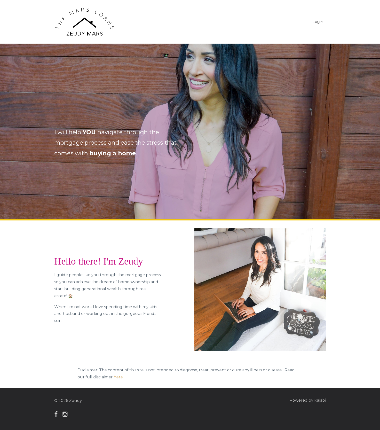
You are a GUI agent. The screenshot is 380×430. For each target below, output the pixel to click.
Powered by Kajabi (308, 400)
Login (318, 21)
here (118, 377)
